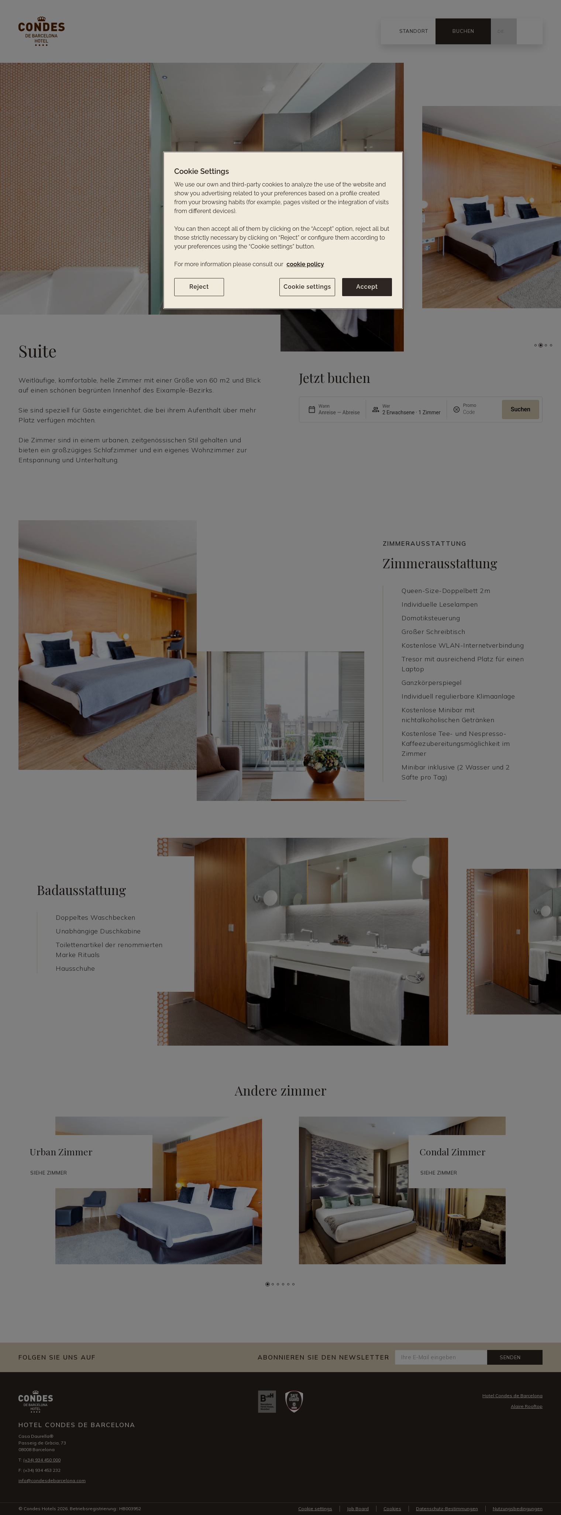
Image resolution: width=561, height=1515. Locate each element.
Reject (199, 286)
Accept (367, 286)
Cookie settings (307, 286)
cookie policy (305, 264)
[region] (283, 230)
